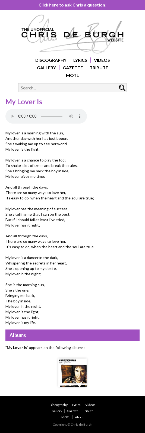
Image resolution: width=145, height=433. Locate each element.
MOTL (72, 75)
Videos (102, 60)
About (79, 417)
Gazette (73, 67)
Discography (51, 60)
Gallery (46, 67)
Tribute (99, 67)
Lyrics (80, 60)
